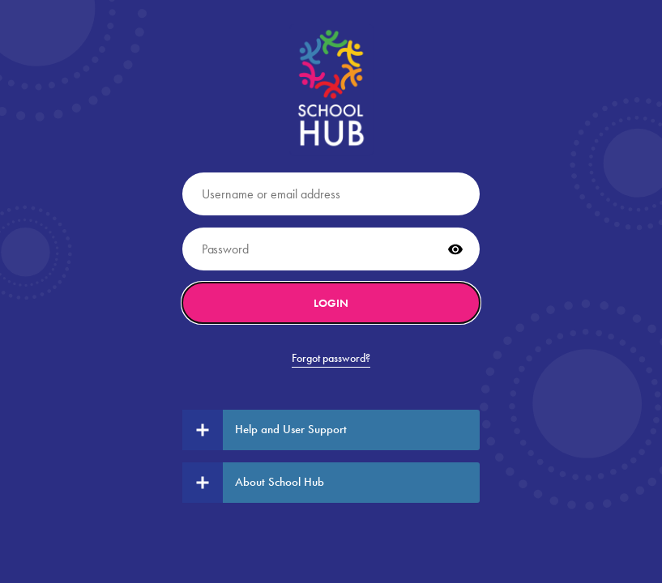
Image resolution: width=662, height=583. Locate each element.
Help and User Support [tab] (264, 430)
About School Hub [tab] (253, 482)
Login (331, 303)
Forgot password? (331, 358)
